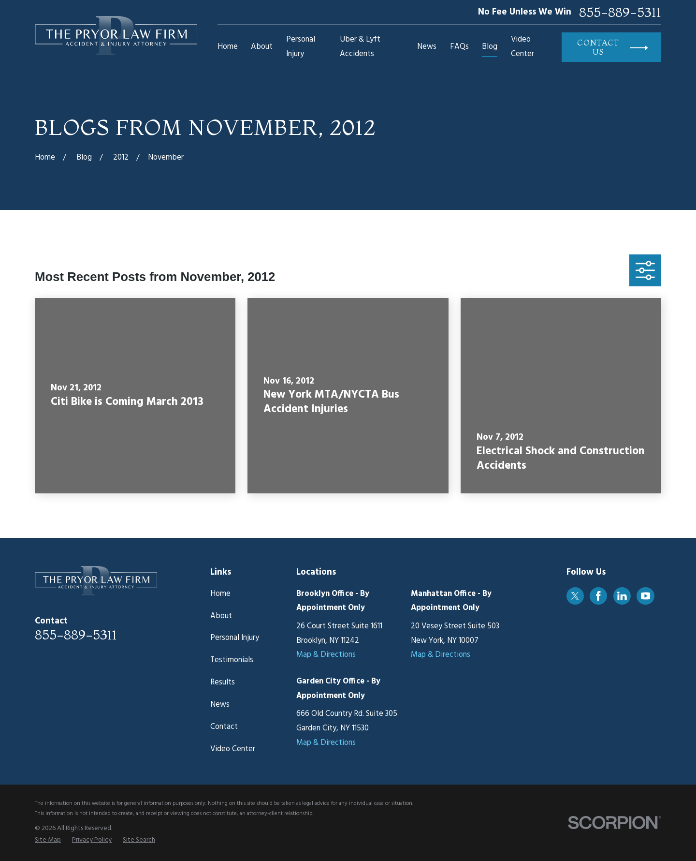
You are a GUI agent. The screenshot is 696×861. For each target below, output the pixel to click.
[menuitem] (48, 840)
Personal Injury (234, 638)
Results (222, 682)
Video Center (232, 749)
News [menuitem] (426, 47)
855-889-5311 (620, 12)
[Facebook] (598, 596)
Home (220, 594)
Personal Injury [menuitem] (300, 46)
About (221, 616)
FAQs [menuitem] (459, 47)
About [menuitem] (262, 47)
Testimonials (231, 660)
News (220, 704)
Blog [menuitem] (489, 47)
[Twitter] (575, 596)
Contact (224, 727)
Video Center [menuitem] (522, 46)
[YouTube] (646, 596)
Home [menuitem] (228, 47)
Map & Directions (326, 655)
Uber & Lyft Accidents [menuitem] (360, 46)
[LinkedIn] (622, 596)
